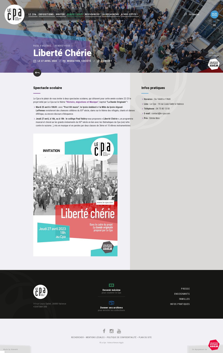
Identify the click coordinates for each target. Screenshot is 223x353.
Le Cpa (32, 14)
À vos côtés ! (129, 14)
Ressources (92, 14)
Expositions (46, 14)
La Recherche (110, 14)
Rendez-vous (75, 14)
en (214, 25)
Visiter (60, 14)
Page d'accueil (42, 45)
